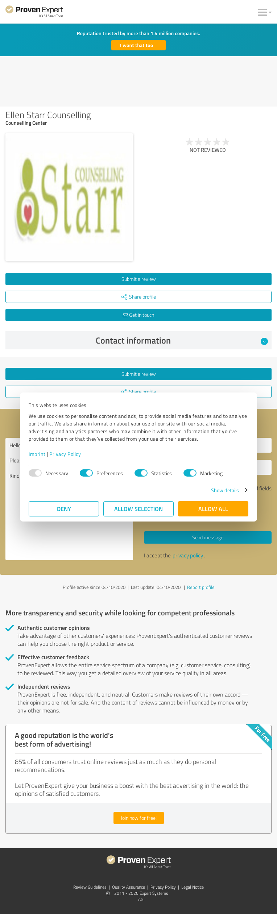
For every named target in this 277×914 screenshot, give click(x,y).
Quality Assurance (128, 887)
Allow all (213, 508)
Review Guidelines (90, 887)
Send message (207, 537)
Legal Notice (192, 887)
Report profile (201, 587)
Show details (225, 490)
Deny (64, 508)
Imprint (37, 453)
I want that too (136, 45)
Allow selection (138, 508)
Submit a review (138, 278)
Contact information (182, 340)
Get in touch (138, 314)
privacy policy (188, 555)
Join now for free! (139, 817)
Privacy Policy (65, 453)
